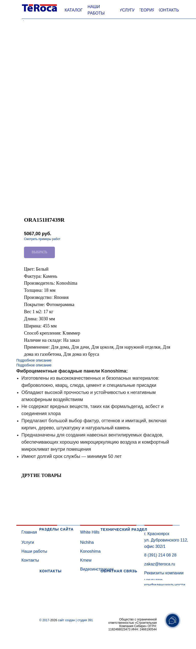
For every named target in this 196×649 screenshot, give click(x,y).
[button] (73, 10)
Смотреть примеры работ (42, 239)
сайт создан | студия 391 (75, 620)
